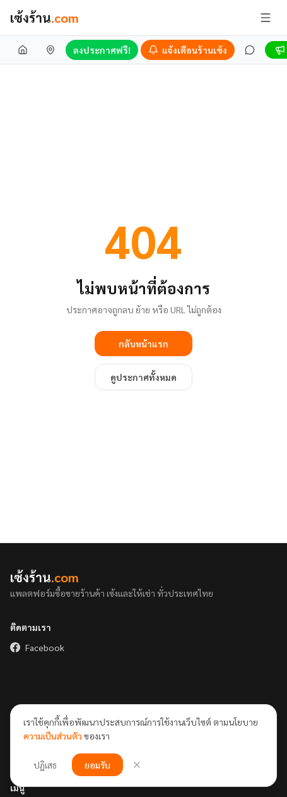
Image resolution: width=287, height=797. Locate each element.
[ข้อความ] (249, 50)
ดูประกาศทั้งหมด (143, 377)
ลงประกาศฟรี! (102, 50)
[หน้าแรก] (22, 50)
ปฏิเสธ (45, 764)
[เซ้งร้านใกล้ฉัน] (50, 50)
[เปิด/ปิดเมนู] (265, 17)
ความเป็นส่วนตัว (52, 735)
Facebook (37, 647)
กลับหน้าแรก (143, 343)
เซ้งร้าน (44, 17)
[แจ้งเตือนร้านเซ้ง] (188, 50)
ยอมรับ (97, 764)
